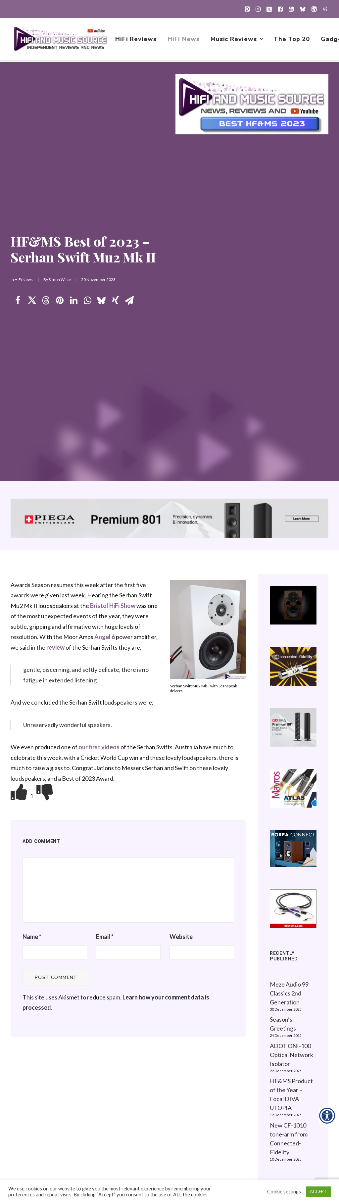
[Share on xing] (115, 141)
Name (32, 618)
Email (105, 618)
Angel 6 (104, 318)
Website (181, 618)
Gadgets (205, 1117)
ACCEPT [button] (318, 1191)
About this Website (292, 1064)
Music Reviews (237, 40)
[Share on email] (129, 141)
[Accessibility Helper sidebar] (327, 1116)
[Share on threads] (45, 141)
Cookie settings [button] (284, 1191)
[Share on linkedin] (73, 141)
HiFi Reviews (136, 40)
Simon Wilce (60, 120)
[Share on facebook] (17, 141)
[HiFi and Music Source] (61, 40)
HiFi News (184, 40)
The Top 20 (292, 40)
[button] (247, 9)
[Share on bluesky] (101, 141)
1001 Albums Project (220, 1085)
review (55, 329)
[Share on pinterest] (59, 141)
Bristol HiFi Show (112, 287)
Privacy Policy (285, 1054)
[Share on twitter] (31, 141)
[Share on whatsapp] (87, 141)
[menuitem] (247, 9)
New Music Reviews (220, 1096)
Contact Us (208, 1137)
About (202, 1127)
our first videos (99, 429)
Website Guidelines (292, 1075)
